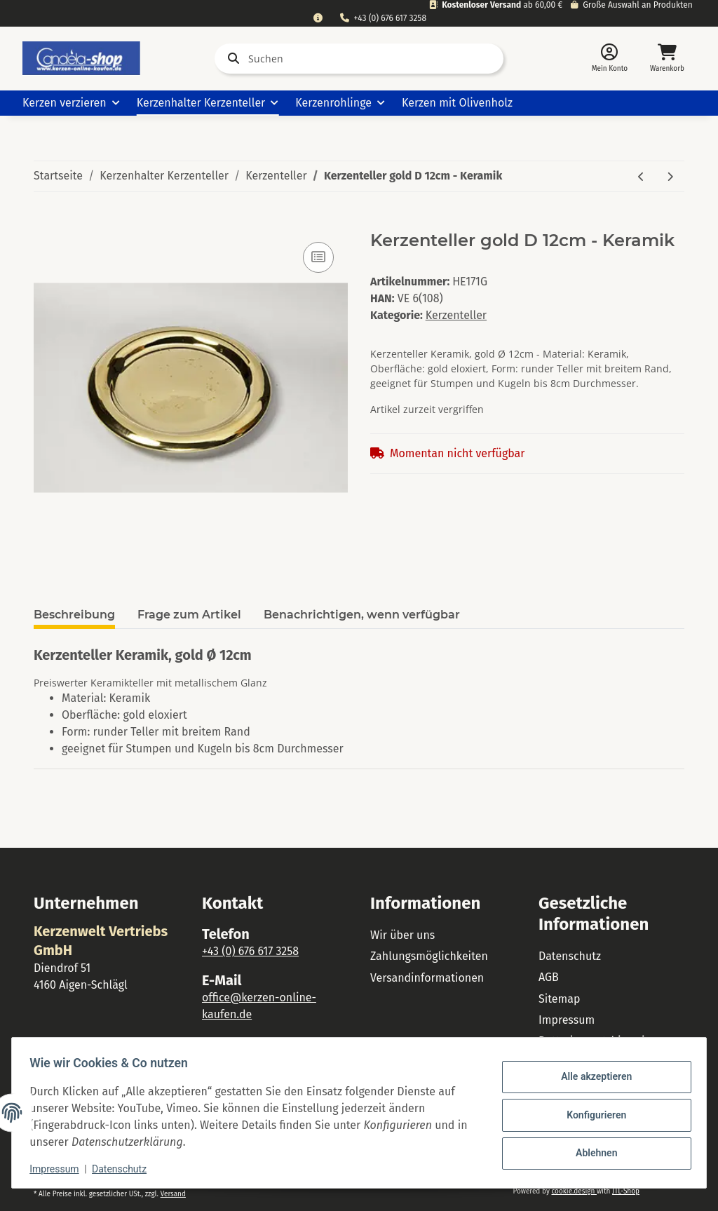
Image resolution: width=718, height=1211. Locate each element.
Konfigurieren (591, 1115)
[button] (610, 58)
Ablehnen (591, 1151)
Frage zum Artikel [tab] (189, 614)
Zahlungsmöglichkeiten (429, 956)
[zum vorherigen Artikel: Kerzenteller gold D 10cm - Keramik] (641, 176)
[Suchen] (359, 58)
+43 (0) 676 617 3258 (383, 18)
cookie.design (573, 1191)
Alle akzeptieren (591, 1078)
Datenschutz (569, 956)
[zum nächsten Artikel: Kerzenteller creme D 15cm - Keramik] (670, 176)
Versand (173, 1194)
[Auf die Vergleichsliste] (318, 257)
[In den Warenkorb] (45, 223)
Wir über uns (402, 935)
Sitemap (559, 999)
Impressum (566, 1020)
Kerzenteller (456, 315)
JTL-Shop (625, 1191)
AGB (548, 977)
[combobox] (318, 19)
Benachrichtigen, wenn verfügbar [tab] (362, 614)
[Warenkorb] (667, 58)
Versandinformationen (427, 978)
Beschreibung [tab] (74, 614)
